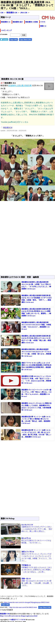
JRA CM (23, 13)
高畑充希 (28, 86)
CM (1, 13)
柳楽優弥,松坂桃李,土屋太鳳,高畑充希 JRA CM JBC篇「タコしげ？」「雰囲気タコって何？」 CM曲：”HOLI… (27, 5)
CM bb (42, 22)
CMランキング (6, 30)
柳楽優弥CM (5, 22)
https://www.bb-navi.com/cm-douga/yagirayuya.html (18, 616)
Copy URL (13, 39)
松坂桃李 (12, 86)
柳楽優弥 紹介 (18, 22)
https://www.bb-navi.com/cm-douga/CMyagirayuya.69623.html (26, 602)
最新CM (43, 26)
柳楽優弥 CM (11, 13)
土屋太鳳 (20, 86)
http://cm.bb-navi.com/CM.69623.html (23, 607)
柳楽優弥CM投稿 (31, 22)
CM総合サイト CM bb (17, 620)
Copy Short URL (25, 39)
